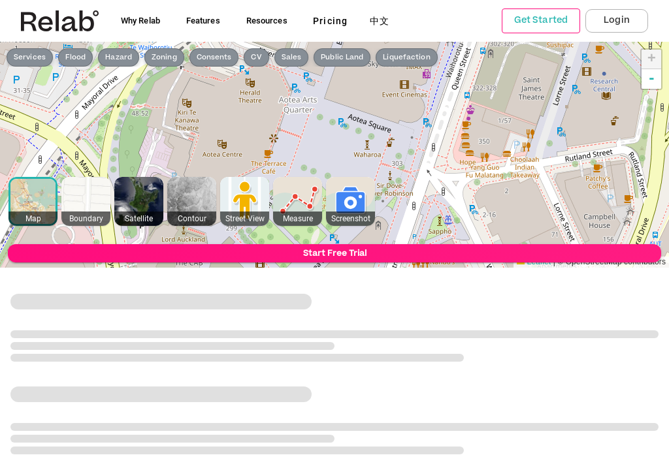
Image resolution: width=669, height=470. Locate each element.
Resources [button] (266, 20)
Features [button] (203, 20)
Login (617, 20)
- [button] (651, 79)
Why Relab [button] (140, 20)
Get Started (541, 20)
